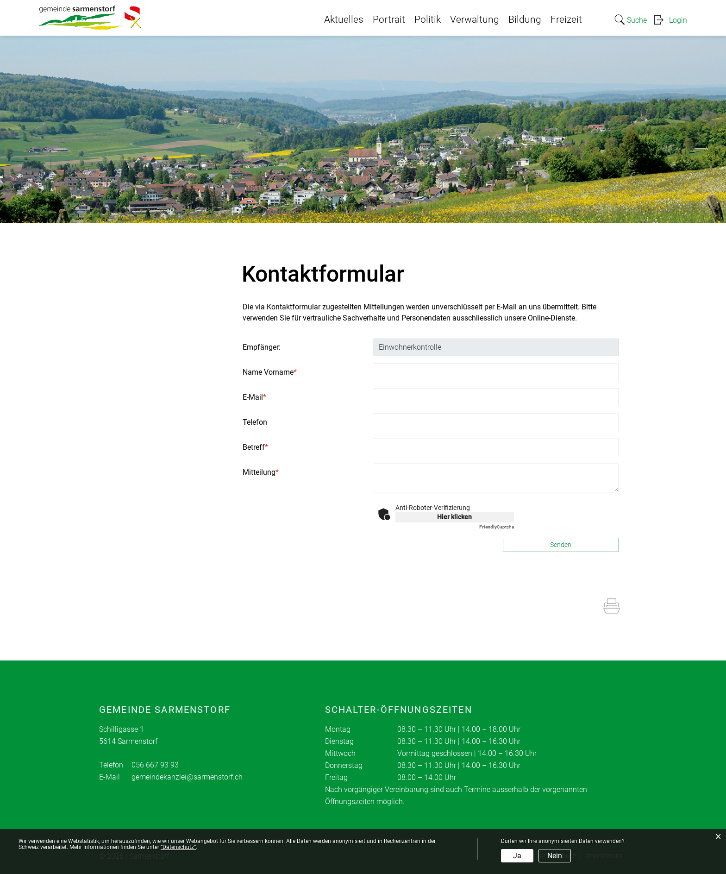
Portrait (389, 19)
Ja (517, 855)
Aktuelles (343, 19)
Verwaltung (474, 19)
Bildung (524, 19)
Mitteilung (261, 472)
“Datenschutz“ (178, 847)
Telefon (255, 422)
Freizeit (566, 19)
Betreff (255, 447)
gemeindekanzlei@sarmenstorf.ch (187, 777)
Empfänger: (262, 347)
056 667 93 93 (155, 765)
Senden (560, 544)
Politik (427, 19)
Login (678, 20)
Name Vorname (270, 372)
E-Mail (254, 397)
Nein (554, 855)
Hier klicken (454, 517)
